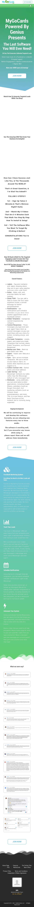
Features (15, 865)
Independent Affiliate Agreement (17, 873)
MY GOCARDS (27, 2)
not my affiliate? (17, 894)
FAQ (8, 867)
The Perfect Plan (27, 865)
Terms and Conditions (21, 871)
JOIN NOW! (17, 76)
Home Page (5, 865)
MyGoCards (16, 867)
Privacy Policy (7, 871)
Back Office (27, 867)
